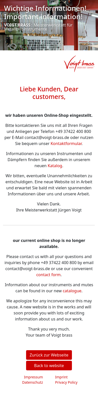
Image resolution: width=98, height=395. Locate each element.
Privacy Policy (66, 382)
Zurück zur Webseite (49, 355)
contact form (48, 274)
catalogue (72, 291)
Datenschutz (32, 382)
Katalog (55, 165)
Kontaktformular (66, 143)
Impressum (33, 377)
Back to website (49, 365)
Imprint (61, 377)
